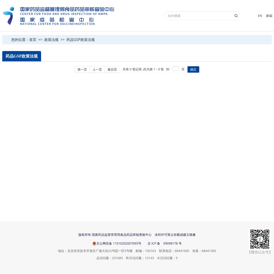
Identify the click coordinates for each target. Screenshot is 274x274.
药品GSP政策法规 (80, 39)
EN (260, 15)
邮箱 (269, 15)
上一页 (97, 69)
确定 (193, 69)
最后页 (112, 69)
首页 (32, 39)
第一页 (82, 69)
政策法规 (51, 39)
